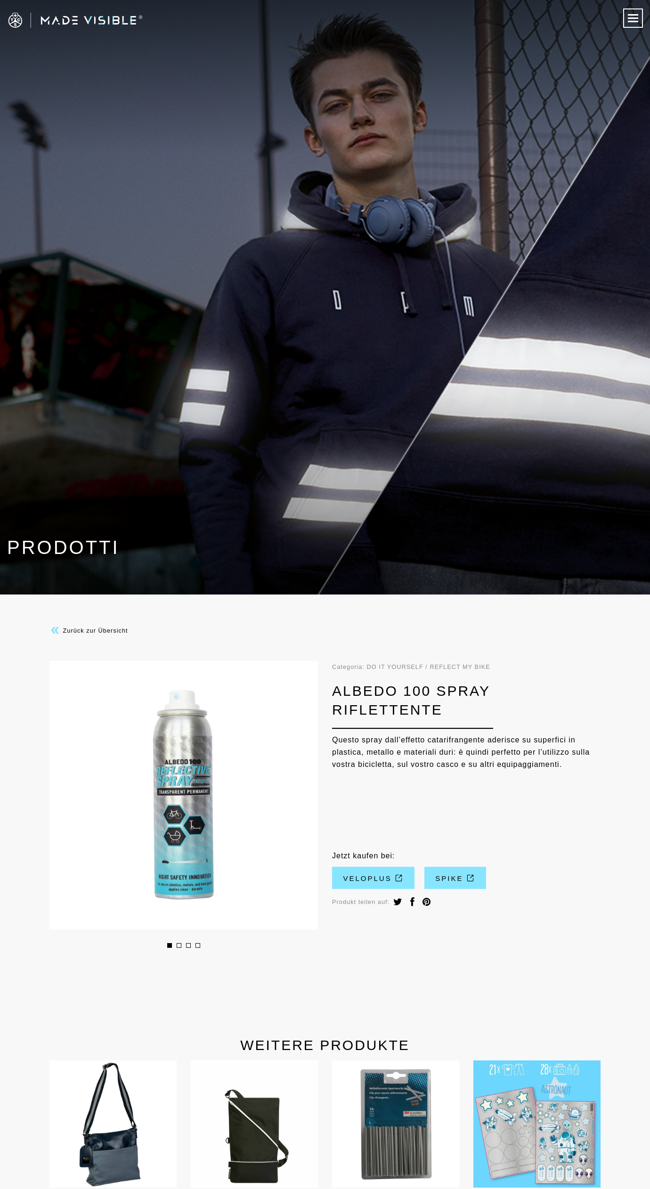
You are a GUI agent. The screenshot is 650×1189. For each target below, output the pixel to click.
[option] (183, 795)
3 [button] (188, 945)
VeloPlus (373, 878)
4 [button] (197, 945)
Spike (455, 878)
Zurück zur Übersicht (88, 630)
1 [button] (169, 945)
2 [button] (179, 945)
